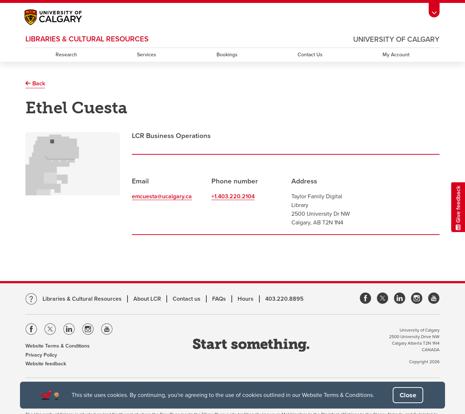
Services (146, 55)
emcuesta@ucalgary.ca (162, 196)
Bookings (227, 55)
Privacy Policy (41, 355)
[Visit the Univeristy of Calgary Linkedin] (69, 330)
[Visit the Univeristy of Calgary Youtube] (107, 330)
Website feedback (45, 364)
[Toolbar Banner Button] (434, 10)
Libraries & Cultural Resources (82, 299)
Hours (246, 299)
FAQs (219, 299)
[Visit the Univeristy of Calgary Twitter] (50, 330)
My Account (396, 55)
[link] (365, 298)
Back (38, 83)
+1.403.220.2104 (233, 196)
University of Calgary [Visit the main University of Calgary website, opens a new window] (396, 39)
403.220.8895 (284, 299)
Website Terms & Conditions (57, 346)
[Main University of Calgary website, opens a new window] (60, 18)
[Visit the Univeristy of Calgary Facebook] (31, 330)
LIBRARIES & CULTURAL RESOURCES (87, 39)
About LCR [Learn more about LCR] (147, 299)
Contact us (187, 299)
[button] (408, 395)
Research (66, 55)
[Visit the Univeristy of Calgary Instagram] (88, 330)
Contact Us (310, 55)
